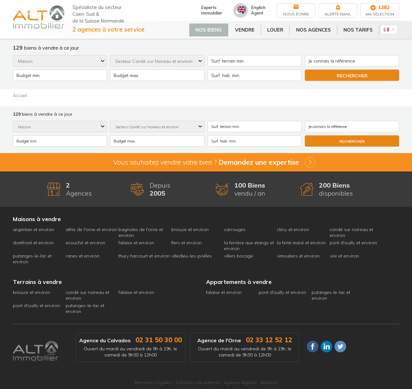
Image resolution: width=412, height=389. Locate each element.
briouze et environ (190, 229)
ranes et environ (82, 256)
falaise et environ (136, 243)
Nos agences (316, 28)
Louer (278, 28)
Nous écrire (296, 14)
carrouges (235, 229)
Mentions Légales (153, 382)
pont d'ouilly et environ (353, 243)
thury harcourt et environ (144, 256)
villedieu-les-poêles (191, 256)
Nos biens (211, 28)
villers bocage (238, 256)
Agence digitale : (242, 382)
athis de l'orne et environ (91, 229)
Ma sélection (380, 14)
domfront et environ (33, 243)
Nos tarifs (361, 28)
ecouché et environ (85, 243)
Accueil (20, 95)
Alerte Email (337, 14)
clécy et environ (293, 229)
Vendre (247, 28)
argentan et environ (33, 229)
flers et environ (186, 243)
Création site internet (198, 382)
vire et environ (344, 256)
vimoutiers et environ (298, 256)
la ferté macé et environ (301, 243)
